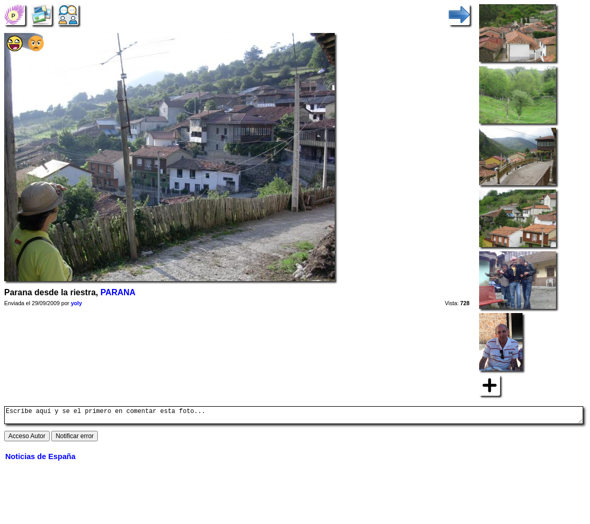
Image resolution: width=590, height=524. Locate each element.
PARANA (117, 292)
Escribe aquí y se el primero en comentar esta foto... (293, 416)
